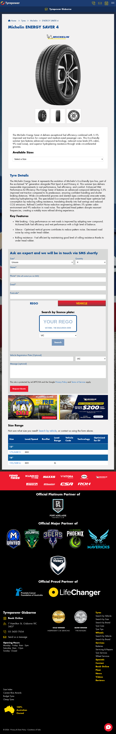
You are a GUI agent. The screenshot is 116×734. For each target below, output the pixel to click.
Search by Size (102, 619)
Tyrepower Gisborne (58, 9)
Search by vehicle (48, 430)
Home (12, 20)
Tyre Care (100, 626)
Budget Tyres (8, 696)
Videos (99, 676)
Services (100, 642)
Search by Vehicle (103, 616)
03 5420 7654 (16, 631)
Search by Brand (103, 622)
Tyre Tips (99, 629)
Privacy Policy (61, 382)
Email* (13, 284)
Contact (100, 663)
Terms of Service (78, 382)
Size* (12, 258)
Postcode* (14, 293)
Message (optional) (18, 363)
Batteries (99, 646)
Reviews (100, 680)
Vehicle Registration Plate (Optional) (26, 355)
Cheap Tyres (8, 699)
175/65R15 (15, 452)
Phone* (24, 276)
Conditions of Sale (34, 730)
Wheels (100, 632)
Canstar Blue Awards (12, 692)
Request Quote (19, 389)
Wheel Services (102, 656)
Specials (100, 659)
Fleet (98, 670)
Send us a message (17, 637)
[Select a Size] (58, 159)
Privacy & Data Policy (18, 730)
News (99, 673)
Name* (13, 267)
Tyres (98, 612)
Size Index (7, 689)
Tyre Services (101, 652)
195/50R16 (15, 463)
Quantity (79, 258)
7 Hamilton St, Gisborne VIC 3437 (22, 625)
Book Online (102, 666)
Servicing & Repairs (104, 649)
